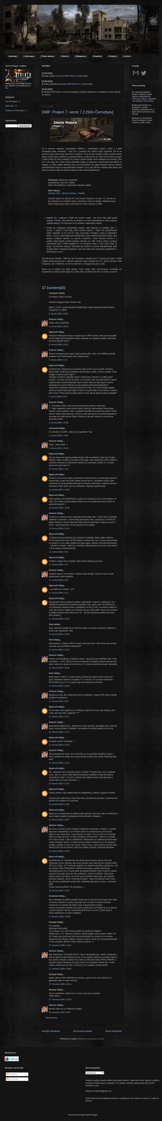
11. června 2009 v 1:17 (58, 565)
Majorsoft (53, 332)
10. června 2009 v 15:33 (59, 528)
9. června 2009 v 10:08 (58, 423)
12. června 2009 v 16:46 (59, 668)
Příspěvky (11, 1074)
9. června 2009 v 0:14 (58, 360)
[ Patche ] (65, 56)
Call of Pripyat (11, 101)
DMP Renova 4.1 (75, 84)
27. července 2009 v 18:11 (60, 945)
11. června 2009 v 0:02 (58, 552)
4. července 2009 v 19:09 (59, 917)
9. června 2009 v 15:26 (58, 448)
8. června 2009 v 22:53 (58, 326)
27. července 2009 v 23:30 (60, 999)
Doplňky (81, 193)
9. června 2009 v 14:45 (58, 435)
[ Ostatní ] (112, 56)
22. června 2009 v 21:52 (59, 763)
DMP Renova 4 (71, 76)
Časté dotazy (147, 101)
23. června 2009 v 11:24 (59, 783)
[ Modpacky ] (81, 56)
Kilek (51, 624)
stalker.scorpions (110, 272)
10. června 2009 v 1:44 (58, 469)
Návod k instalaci (69, 193)
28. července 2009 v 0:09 (59, 1012)
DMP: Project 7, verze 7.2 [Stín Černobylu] (77, 112)
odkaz (148, 122)
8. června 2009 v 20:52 (58, 314)
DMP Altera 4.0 (57, 92)
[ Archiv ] (127, 56)
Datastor (53, 319)
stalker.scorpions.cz (143, 1098)
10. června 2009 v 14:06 (59, 508)
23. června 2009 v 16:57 (59, 820)
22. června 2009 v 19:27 (59, 717)
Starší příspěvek (113, 1031)
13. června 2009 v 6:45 (58, 701)
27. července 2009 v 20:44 (60, 984)
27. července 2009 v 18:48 (60, 969)
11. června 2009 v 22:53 (59, 619)
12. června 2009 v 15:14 (59, 650)
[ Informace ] (29, 56)
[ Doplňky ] (97, 56)
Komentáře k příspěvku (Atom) (91, 1039)
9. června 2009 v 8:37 (58, 397)
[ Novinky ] (13, 56)
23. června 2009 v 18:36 (59, 851)
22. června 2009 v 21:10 (59, 732)
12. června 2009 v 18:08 (59, 686)
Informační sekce (139, 99)
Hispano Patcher (54, 220)
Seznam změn (54, 193)
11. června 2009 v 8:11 (58, 593)
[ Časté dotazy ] (48, 56)
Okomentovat (51, 1018)
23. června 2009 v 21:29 (59, 891)
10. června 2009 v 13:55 (59, 490)
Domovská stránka (82, 1031)
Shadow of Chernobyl (14, 110)
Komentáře (12, 1079)
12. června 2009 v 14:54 (59, 634)
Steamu (88, 1101)
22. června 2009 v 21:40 (59, 745)
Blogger (94, 1115)
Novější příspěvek (51, 1031)
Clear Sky (9, 106)
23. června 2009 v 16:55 (59, 804)
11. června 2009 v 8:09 (58, 580)
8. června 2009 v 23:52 (58, 344)
